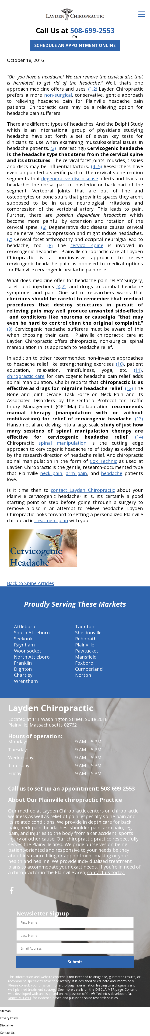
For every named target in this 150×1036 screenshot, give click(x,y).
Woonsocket (27, 651)
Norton (83, 675)
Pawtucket (86, 651)
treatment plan (51, 520)
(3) (53, 148)
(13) (139, 418)
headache (111, 473)
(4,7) (61, 286)
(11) (138, 370)
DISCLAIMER (105, 989)
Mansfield (86, 657)
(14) (139, 437)
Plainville (84, 645)
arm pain (76, 473)
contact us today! (106, 872)
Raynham (24, 645)
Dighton (23, 669)
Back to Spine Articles (30, 583)
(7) (9, 239)
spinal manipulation (62, 443)
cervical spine (86, 245)
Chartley (23, 675)
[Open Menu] (141, 14)
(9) (9, 329)
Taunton (84, 626)
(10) (120, 364)
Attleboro (24, 626)
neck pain (51, 473)
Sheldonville (88, 632)
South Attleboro (32, 632)
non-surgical (58, 95)
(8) (50, 245)
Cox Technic (103, 461)
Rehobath (86, 638)
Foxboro (84, 663)
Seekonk (23, 638)
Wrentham (26, 681)
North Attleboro (32, 657)
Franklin (23, 663)
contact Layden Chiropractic (83, 490)
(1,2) (92, 89)
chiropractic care (26, 376)
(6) (43, 227)
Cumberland (89, 669)
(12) (129, 388)
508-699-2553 (92, 30)
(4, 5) (96, 166)
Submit (75, 962)
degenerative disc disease (69, 178)
